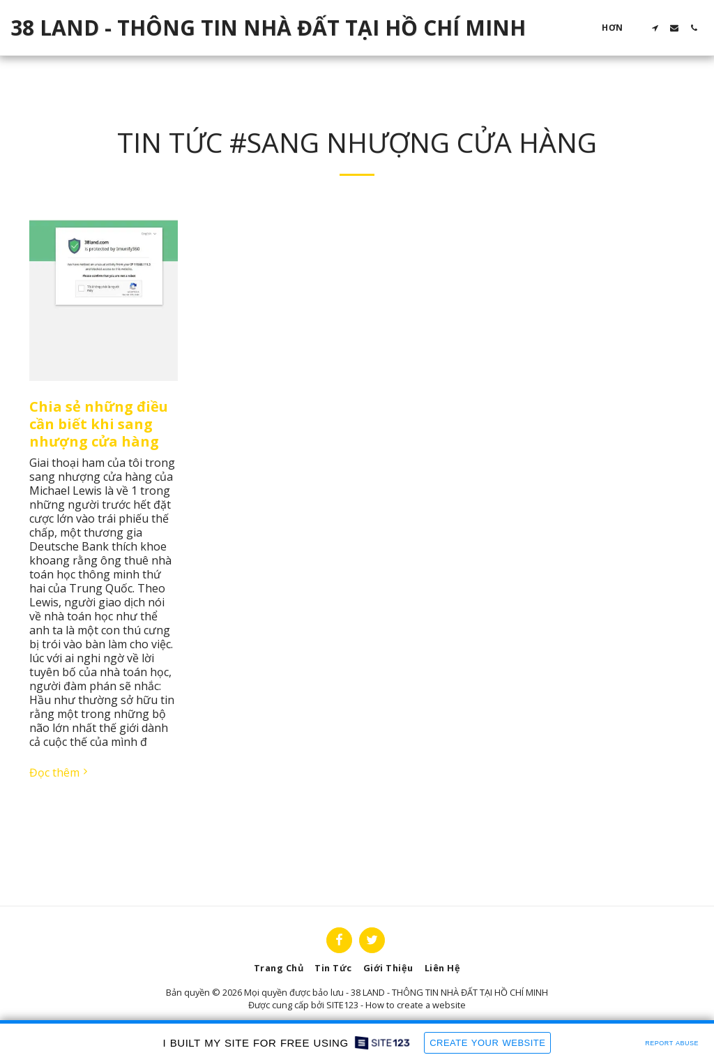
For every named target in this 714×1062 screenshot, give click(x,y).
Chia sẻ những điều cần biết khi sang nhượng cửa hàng (98, 424)
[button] (655, 28)
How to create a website (415, 1005)
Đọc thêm (60, 772)
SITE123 (342, 1005)
